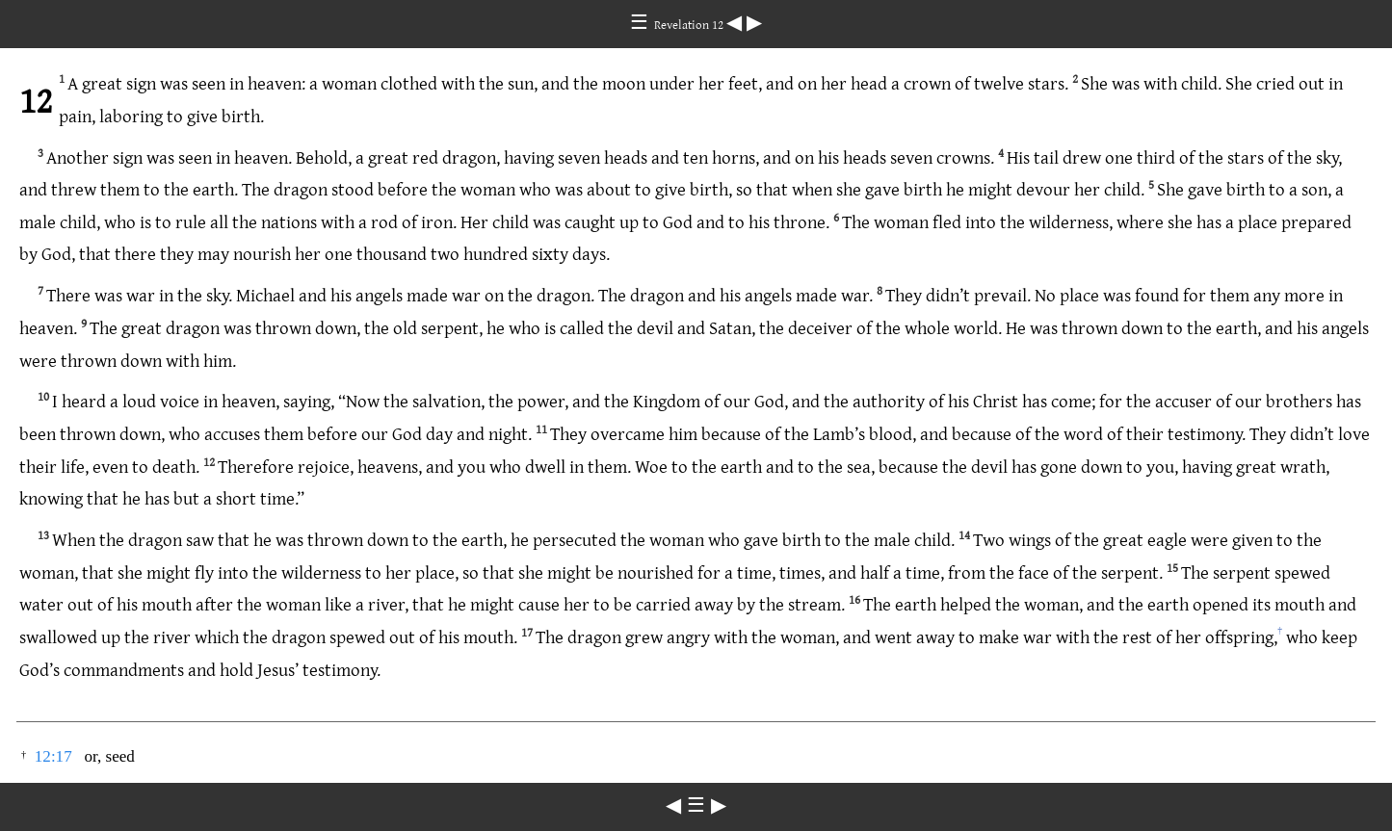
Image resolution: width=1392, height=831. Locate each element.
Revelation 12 (690, 24)
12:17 (53, 756)
